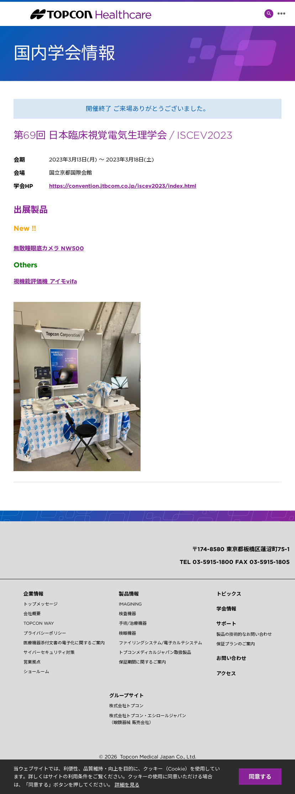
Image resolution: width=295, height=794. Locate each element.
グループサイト (126, 695)
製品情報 (129, 594)
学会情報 (226, 609)
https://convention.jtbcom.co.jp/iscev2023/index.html (122, 185)
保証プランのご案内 (235, 643)
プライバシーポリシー (44, 633)
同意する (260, 776)
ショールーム (36, 671)
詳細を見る (127, 785)
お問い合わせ (231, 658)
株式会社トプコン (126, 705)
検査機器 (127, 613)
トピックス (228, 594)
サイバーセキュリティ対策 (48, 652)
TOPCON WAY (38, 623)
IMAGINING (130, 604)
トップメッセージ (40, 604)
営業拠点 (32, 662)
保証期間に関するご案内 (142, 662)
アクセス (226, 673)
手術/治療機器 (133, 623)
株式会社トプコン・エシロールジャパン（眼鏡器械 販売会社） (147, 719)
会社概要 (32, 613)
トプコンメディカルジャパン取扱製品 (155, 652)
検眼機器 (127, 633)
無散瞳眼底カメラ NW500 (49, 248)
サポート (226, 623)
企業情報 (33, 594)
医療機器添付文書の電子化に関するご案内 (64, 642)
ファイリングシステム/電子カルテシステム (160, 642)
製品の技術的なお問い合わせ (244, 634)
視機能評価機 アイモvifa (45, 281)
